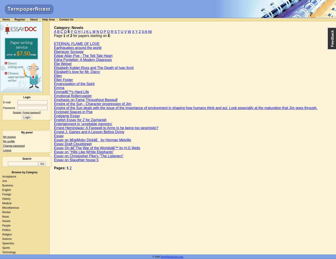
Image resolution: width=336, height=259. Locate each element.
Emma (59, 88)
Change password (14, 145)
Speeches (8, 243)
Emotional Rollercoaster (73, 96)
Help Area (48, 19)
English (6, 190)
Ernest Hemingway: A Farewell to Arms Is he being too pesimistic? (106, 128)
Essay (59, 136)
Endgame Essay (67, 116)
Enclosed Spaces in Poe (73, 112)
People (6, 225)
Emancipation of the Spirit (74, 84)
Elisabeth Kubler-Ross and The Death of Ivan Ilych (94, 68)
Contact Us (66, 19)
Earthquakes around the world (77, 48)
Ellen (58, 76)
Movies (6, 212)
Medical (6, 203)
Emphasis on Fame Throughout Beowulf (85, 100)
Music (5, 216)
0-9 (144, 32)
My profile (9, 141)
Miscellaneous (10, 207)
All (150, 32)
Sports (6, 247)
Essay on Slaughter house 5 (76, 160)
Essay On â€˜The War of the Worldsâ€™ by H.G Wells (97, 148)
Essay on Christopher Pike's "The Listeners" (88, 156)
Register (19, 19)
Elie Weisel (63, 64)
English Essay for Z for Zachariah (80, 120)
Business (7, 185)
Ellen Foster (63, 80)
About (34, 19)
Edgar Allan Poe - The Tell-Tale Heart (83, 56)
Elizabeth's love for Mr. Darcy (77, 72)
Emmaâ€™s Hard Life (71, 92)
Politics (6, 230)
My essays (9, 137)
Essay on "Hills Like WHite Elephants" (84, 152)
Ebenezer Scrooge (69, 52)
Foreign (6, 194)
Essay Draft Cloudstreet (73, 144)
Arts (4, 181)
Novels (6, 221)
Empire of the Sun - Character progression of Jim (93, 104)
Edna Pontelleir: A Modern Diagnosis (83, 60)
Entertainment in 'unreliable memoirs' (83, 124)
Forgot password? (32, 112)
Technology (9, 252)
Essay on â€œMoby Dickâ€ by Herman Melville (92, 140)
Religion (7, 234)
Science (7, 239)
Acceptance (9, 176)
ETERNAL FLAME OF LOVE (77, 44)
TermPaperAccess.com (171, 257)
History (6, 198)
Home (6, 19)
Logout (7, 150)
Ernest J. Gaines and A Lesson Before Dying (89, 132)
